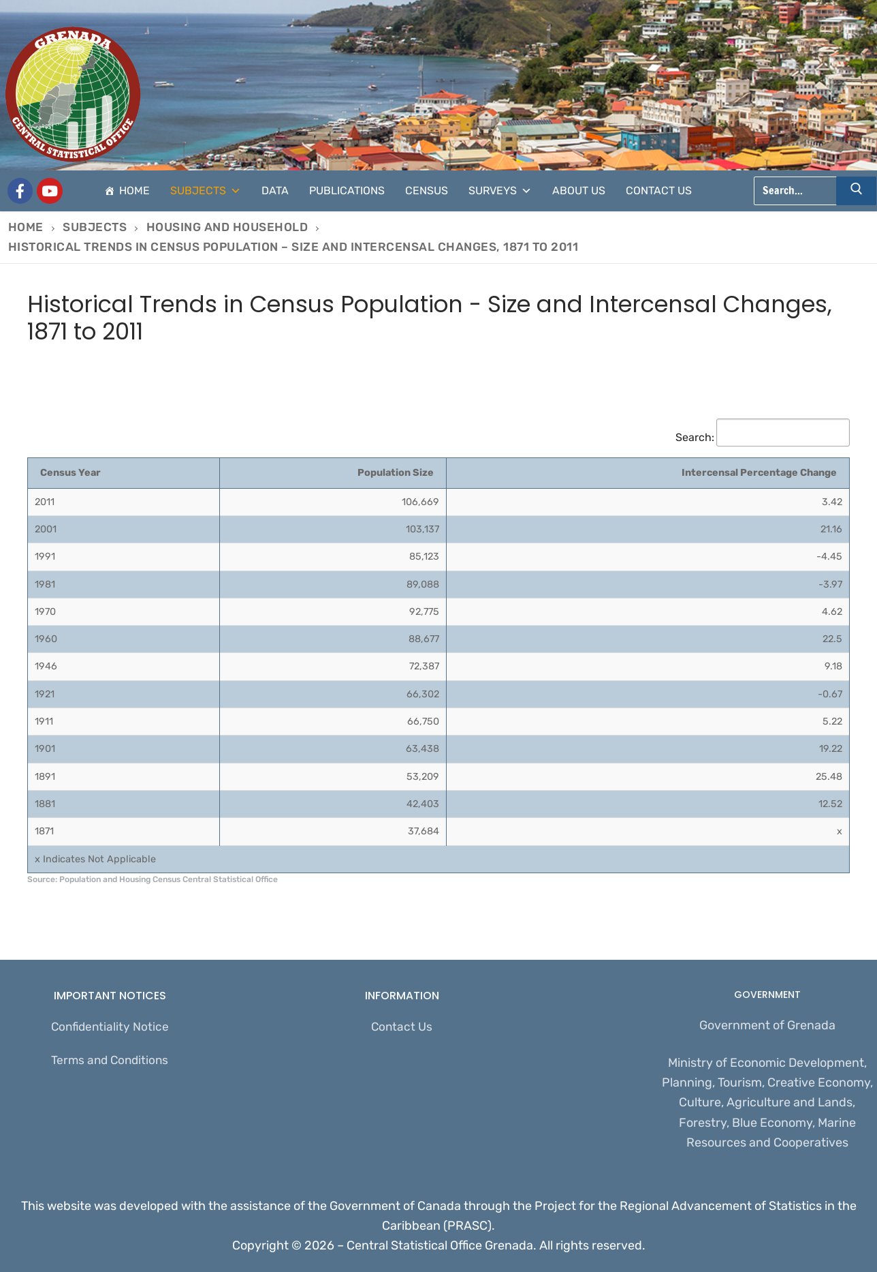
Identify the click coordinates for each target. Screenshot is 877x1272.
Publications (347, 190)
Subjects (205, 190)
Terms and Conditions (110, 1062)
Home (134, 190)
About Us (578, 190)
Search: (762, 437)
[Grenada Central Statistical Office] (20, 191)
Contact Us (659, 190)
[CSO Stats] (50, 191)
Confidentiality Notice (109, 1027)
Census (426, 190)
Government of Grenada (767, 1025)
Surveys (500, 190)
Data (275, 190)
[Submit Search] (856, 191)
